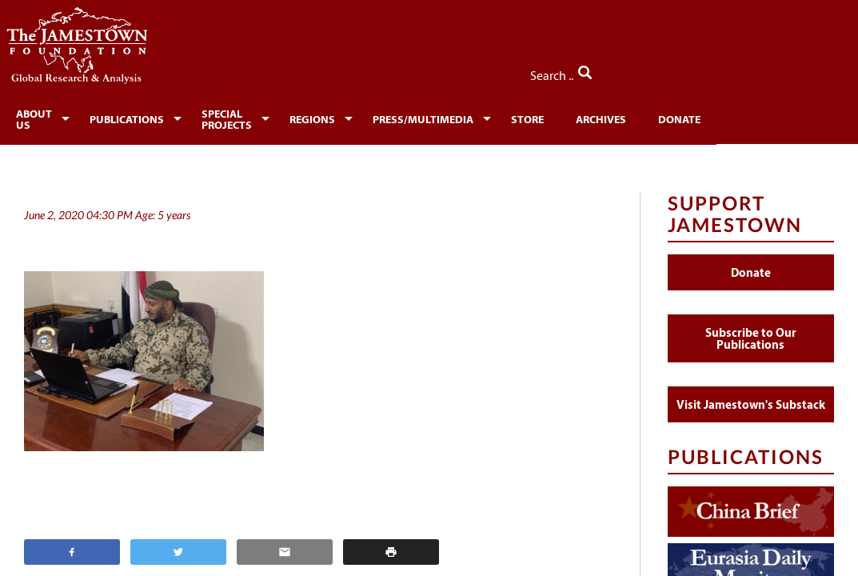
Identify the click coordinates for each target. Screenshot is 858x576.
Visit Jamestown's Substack (750, 396)
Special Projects (265, 117)
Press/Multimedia (483, 117)
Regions (372, 117)
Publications (143, 117)
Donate (739, 117)
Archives (661, 117)
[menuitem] (45, 115)
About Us (42, 117)
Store (587, 117)
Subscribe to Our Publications (750, 330)
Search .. (800, 71)
